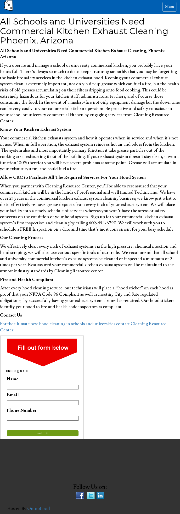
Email (13, 395)
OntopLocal (38, 508)
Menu (170, 8)
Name (12, 379)
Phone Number (22, 410)
